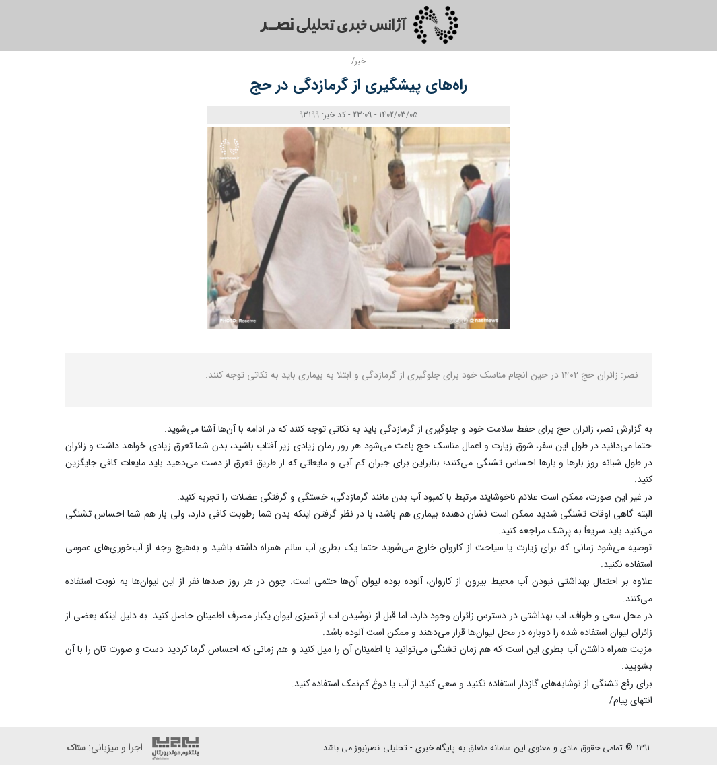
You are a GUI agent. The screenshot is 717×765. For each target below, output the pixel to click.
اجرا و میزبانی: (136, 748)
